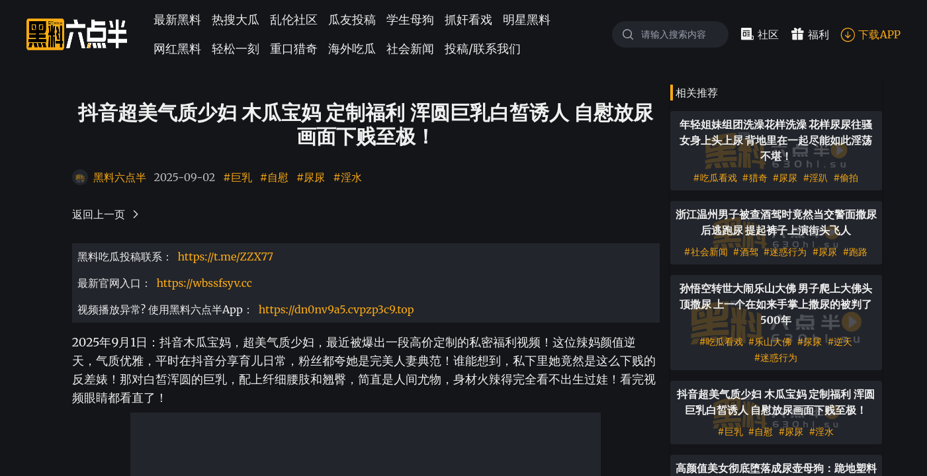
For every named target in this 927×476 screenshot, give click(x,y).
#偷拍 (845, 178)
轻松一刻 (235, 48)
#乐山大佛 (770, 342)
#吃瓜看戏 (715, 178)
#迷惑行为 (785, 252)
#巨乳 (237, 177)
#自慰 (274, 177)
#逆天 (839, 342)
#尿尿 (310, 177)
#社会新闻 (706, 252)
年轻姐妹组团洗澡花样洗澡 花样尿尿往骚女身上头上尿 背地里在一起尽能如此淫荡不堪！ (776, 140)
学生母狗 (410, 19)
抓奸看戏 (468, 19)
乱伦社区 (294, 19)
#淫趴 (815, 178)
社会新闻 (410, 48)
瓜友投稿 (352, 19)
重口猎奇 (294, 48)
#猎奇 (755, 178)
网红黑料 (177, 48)
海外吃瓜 (352, 48)
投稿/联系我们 (483, 48)
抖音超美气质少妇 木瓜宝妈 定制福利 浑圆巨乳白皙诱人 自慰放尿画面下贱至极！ (776, 401)
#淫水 (347, 177)
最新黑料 (177, 19)
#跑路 (854, 252)
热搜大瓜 (235, 19)
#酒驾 (745, 252)
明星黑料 (527, 19)
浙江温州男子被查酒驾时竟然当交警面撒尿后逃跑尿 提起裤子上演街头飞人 (776, 222)
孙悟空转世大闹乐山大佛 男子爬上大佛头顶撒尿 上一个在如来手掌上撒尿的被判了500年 (776, 304)
